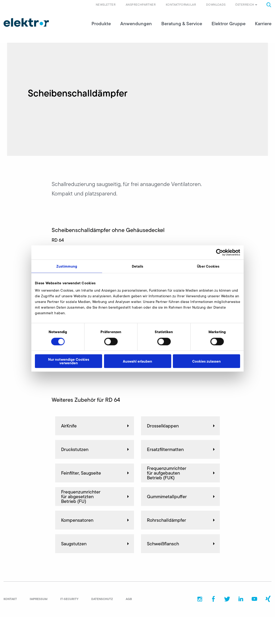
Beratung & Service (181, 23)
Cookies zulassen (206, 361)
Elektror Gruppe (229, 23)
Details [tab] (137, 266)
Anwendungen (136, 23)
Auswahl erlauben (137, 361)
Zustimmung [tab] (66, 266)
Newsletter (106, 4)
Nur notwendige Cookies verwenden (68, 361)
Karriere (263, 23)
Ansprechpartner (141, 4)
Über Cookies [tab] (208, 266)
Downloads (216, 4)
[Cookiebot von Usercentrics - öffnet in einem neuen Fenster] (219, 252)
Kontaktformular (181, 4)
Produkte (101, 23)
